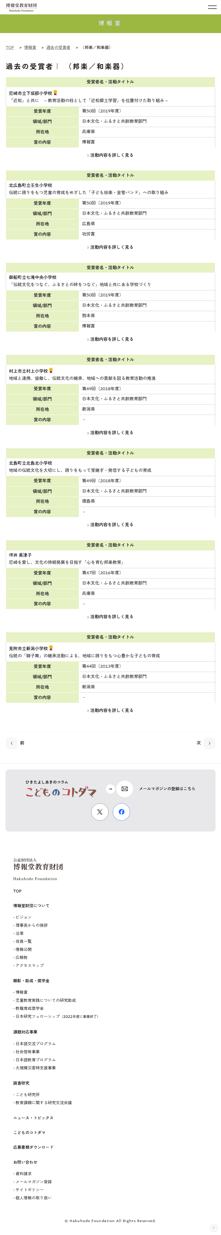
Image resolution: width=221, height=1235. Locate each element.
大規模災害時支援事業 (36, 1068)
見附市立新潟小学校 (28, 649)
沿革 (20, 934)
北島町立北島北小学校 (30, 463)
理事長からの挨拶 (32, 925)
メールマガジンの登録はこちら (167, 789)
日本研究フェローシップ (58, 1017)
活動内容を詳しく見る (110, 155)
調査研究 (21, 1083)
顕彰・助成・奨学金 (31, 981)
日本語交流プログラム (36, 1044)
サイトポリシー (30, 1190)
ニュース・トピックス (33, 1118)
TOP (17, 891)
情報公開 (24, 950)
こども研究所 (28, 1095)
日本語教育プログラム (36, 1060)
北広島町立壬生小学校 (30, 186)
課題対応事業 (25, 1032)
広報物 (22, 958)
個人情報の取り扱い (34, 1198)
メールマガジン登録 (34, 1182)
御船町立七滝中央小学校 (32, 278)
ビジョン (24, 917)
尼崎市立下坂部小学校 (30, 94)
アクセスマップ (30, 966)
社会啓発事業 (28, 1052)
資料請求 (24, 1174)
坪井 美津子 (20, 555)
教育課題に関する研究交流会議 (44, 1103)
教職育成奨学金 (30, 1009)
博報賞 (22, 992)
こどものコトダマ (29, 1133)
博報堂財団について (31, 906)
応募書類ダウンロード (33, 1147)
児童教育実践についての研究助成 (46, 1001)
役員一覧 (24, 942)
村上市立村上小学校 (28, 371)
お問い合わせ (25, 1162)
